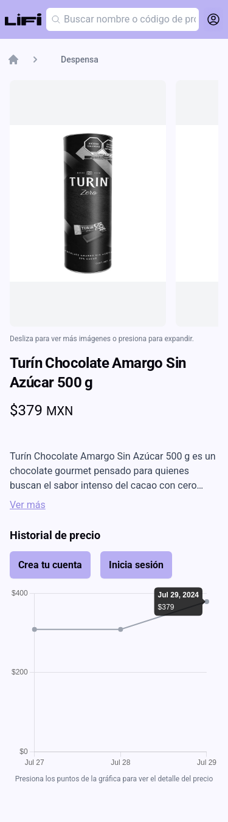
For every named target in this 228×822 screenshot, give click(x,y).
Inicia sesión (136, 564)
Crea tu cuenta (50, 564)
